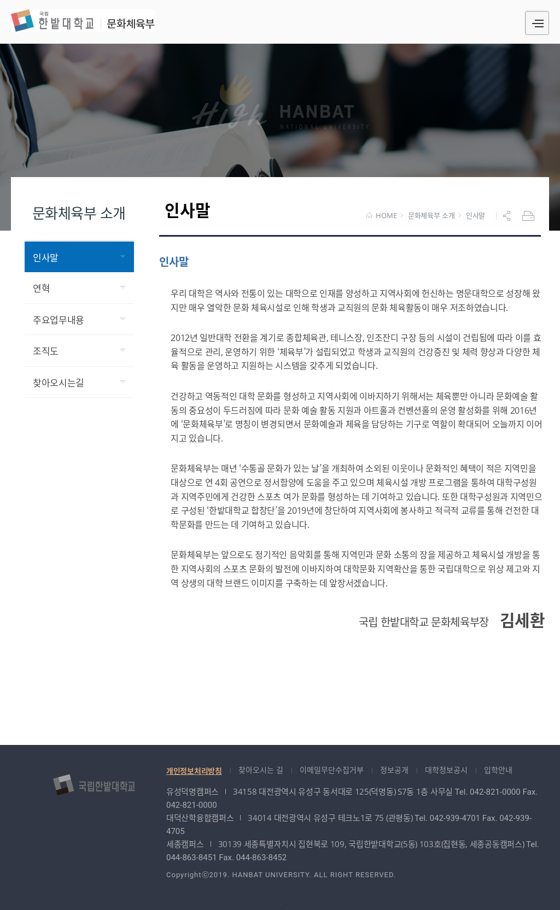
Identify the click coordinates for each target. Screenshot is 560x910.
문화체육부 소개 (431, 216)
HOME (381, 216)
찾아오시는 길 (260, 770)
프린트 (529, 216)
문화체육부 (83, 20)
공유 (508, 216)
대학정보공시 (446, 770)
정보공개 (394, 770)
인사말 (476, 216)
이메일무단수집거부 (332, 770)
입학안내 (498, 770)
